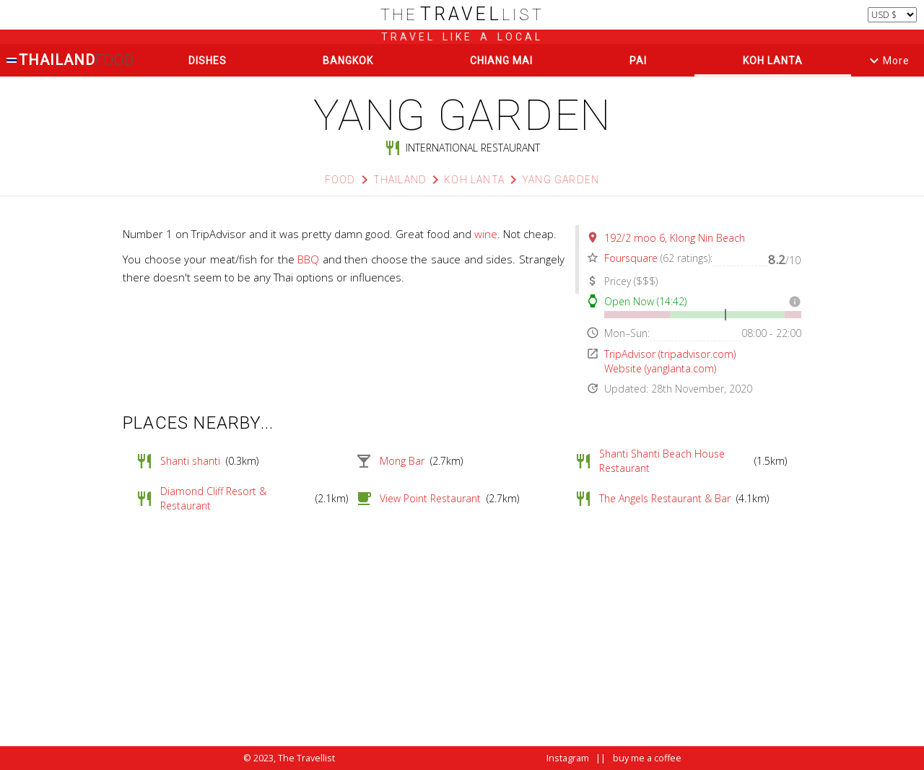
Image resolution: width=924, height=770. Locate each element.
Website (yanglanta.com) (660, 368)
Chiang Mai (501, 60)
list (462, 15)
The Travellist (306, 758)
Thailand (70, 60)
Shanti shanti (190, 461)
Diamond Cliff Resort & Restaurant (213, 498)
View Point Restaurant (430, 498)
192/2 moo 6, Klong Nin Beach (674, 238)
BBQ (308, 259)
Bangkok (348, 60)
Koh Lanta (773, 60)
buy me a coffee (647, 758)
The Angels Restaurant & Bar (665, 498)
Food (340, 179)
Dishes (207, 60)
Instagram (567, 758)
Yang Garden (560, 179)
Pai (638, 60)
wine (485, 234)
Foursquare (631, 258)
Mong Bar (402, 461)
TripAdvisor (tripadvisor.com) (670, 354)
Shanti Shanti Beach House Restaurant (662, 461)
